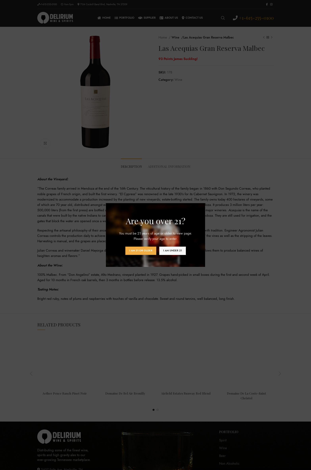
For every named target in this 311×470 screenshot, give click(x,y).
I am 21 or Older (140, 250)
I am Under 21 (172, 250)
